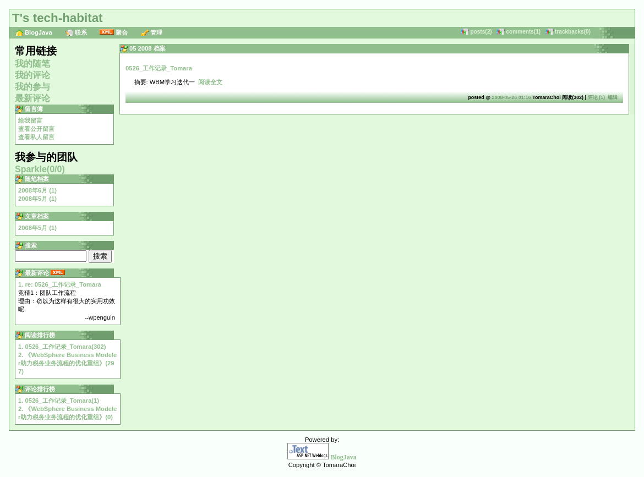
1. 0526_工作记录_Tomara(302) (62, 346)
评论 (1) (596, 97)
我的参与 (32, 86)
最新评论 (32, 98)
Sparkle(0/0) (40, 169)
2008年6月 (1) (37, 190)
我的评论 (32, 75)
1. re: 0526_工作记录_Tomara (59, 284)
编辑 (613, 97)
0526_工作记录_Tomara (158, 68)
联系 (81, 32)
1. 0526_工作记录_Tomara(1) (58, 400)
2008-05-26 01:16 (511, 97)
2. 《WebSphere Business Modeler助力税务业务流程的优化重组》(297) (67, 363)
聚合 (122, 32)
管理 (156, 32)
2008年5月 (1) (37, 198)
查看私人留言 (36, 137)
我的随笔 (32, 63)
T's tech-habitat (57, 18)
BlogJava (38, 32)
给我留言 (30, 120)
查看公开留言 (36, 128)
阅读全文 (210, 82)
